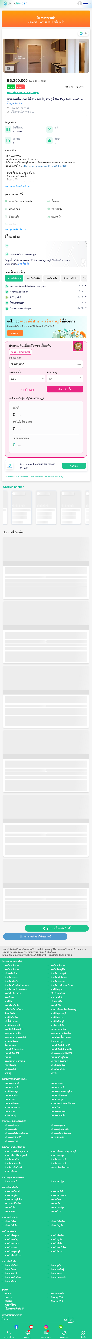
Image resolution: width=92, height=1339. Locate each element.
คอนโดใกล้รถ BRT (12, 1053)
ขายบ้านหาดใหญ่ (11, 1240)
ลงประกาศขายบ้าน (58, 1029)
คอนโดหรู (8, 1057)
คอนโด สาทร (10, 1099)
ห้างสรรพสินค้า (70, 278)
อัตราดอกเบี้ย (15, 371)
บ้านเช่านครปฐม (57, 1181)
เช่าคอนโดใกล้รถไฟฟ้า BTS (61, 1053)
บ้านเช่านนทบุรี (11, 1181)
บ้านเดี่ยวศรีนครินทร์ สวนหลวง (17, 986)
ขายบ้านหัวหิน (56, 1244)
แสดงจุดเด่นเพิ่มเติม (16, 229)
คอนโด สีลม (55, 1107)
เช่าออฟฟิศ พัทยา (58, 1069)
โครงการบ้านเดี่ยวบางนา (60, 1167)
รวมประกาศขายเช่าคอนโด (15, 1061)
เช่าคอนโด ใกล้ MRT (13, 1137)
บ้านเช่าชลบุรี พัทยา (13, 1278)
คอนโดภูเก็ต (55, 1203)
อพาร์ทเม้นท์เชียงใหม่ (13, 1203)
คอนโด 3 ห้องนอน (12, 966)
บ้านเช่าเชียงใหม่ (11, 1266)
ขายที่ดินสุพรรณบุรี (58, 1013)
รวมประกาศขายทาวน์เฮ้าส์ (15, 1037)
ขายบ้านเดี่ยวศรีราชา (13, 1256)
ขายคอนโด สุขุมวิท (12, 1107)
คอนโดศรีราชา (56, 1211)
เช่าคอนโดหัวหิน (11, 1226)
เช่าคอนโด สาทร (11, 1141)
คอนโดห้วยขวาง (57, 1083)
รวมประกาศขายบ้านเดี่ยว (61, 1033)
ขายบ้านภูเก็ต (56, 1240)
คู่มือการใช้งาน (10, 1305)
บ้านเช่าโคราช (10, 1270)
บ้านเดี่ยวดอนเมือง (12, 1159)
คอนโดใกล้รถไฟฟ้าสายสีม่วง (61, 1049)
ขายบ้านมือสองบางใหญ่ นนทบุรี (63, 1151)
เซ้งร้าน (53, 1073)
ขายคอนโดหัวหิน (57, 1191)
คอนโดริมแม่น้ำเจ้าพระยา (61, 1037)
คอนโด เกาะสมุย (57, 1207)
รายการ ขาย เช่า (57, 1293)
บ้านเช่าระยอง (56, 1274)
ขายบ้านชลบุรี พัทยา (59, 1248)
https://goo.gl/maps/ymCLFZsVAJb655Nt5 (45, 165)
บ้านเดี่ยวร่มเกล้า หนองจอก (15, 989)
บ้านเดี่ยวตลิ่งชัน (11, 982)
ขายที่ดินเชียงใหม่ (11, 1017)
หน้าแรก (8, 1293)
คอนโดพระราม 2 (57, 1087)
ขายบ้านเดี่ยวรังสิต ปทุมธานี (16, 1155)
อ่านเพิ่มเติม (23, 263)
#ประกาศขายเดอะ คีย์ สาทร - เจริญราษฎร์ (49, 477)
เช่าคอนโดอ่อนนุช (12, 1125)
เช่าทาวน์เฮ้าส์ (10, 1069)
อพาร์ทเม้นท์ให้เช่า (58, 1137)
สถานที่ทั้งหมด (14, 278)
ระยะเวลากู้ (52, 371)
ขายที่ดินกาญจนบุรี (12, 1025)
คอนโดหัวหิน (10, 1207)
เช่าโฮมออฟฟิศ (56, 1001)
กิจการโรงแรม (10, 1065)
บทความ (8, 1297)
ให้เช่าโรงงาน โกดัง (58, 993)
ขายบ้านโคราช (56, 1252)
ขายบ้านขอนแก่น (12, 1244)
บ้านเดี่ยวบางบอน (58, 982)
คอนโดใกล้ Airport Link (14, 1049)
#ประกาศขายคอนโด (12, 477)
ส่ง (71, 1320)
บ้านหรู (8, 1073)
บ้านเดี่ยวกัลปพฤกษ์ (58, 978)
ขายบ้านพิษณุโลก (12, 1236)
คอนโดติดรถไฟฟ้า (12, 1005)
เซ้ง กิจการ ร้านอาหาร (59, 1061)
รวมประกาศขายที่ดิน (13, 1033)
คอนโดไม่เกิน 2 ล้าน (13, 993)
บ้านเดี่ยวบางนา (11, 978)
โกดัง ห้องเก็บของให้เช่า (14, 1009)
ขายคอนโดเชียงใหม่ (12, 1191)
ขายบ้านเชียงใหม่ (57, 1236)
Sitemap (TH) (57, 1301)
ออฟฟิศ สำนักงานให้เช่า (14, 1029)
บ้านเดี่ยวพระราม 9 (58, 1159)
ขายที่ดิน (8, 1001)
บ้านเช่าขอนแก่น (11, 1274)
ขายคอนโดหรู (10, 1115)
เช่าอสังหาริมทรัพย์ (58, 1065)
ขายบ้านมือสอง (11, 1171)
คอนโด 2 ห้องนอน (58, 966)
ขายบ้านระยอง (10, 1248)
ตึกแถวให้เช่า (10, 1013)
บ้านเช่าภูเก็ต (56, 1266)
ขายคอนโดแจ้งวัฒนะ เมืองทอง (63, 1103)
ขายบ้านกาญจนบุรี (12, 1252)
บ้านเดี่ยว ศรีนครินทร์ (13, 1167)
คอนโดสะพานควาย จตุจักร (61, 1091)
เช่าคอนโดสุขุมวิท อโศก (60, 1129)
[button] (80, 3)
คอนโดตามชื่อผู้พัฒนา (59, 1057)
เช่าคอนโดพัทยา (11, 1222)
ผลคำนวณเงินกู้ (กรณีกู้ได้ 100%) (24, 398)
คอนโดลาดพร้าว (11, 1095)
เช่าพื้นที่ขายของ (11, 1021)
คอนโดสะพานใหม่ (12, 1083)
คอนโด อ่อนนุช (57, 1099)
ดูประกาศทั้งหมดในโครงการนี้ (35, 936)
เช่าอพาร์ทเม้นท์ (11, 974)
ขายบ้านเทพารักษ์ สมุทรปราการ (17, 1151)
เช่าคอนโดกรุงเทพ (58, 1125)
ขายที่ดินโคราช (56, 1017)
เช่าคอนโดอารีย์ (11, 1129)
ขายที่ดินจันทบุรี (57, 1021)
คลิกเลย (74, 465)
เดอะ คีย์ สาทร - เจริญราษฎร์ (23, 253)
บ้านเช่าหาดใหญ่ (57, 1270)
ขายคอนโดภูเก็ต (11, 1195)
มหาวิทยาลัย (51, 278)
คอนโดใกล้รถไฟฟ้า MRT (60, 1045)
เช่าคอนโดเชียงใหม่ (58, 1222)
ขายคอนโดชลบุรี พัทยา (14, 1199)
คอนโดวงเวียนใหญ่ (12, 1103)
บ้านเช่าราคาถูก (57, 1041)
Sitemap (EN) (57, 1297)
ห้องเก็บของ (9, 997)
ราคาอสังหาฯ (15, 357)
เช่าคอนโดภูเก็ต (57, 1226)
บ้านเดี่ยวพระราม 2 (58, 1163)
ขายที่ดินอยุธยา (57, 989)
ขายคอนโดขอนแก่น (58, 1195)
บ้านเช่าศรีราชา (11, 1282)
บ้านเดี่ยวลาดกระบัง (12, 1163)
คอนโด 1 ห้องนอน (12, 970)
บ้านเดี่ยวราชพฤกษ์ (58, 974)
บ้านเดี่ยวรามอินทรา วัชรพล (62, 986)
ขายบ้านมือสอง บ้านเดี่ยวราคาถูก (64, 1009)
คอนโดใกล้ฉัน (56, 1005)
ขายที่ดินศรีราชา (11, 1041)
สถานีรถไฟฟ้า (33, 278)
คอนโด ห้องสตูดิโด (58, 970)
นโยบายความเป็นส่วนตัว (14, 1309)
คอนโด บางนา (10, 1111)
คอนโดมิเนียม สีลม (58, 1111)
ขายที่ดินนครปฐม (11, 1091)
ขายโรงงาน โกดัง (57, 1025)
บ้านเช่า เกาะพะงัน (58, 1278)
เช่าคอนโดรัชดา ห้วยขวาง (61, 1133)
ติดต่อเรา (8, 1301)
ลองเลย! (15, 333)
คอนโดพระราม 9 (11, 1087)
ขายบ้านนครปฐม (57, 1155)
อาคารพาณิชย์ (56, 997)
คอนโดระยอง (10, 1211)
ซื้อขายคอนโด (10, 1045)
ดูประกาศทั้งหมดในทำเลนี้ (56, 928)
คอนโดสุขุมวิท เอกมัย (59, 1095)
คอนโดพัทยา (56, 1199)
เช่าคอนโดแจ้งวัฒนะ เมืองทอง (16, 1133)
